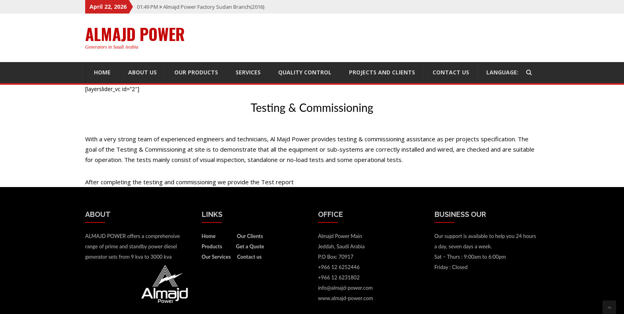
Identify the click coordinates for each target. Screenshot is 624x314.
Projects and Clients (382, 72)
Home (102, 72)
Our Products (196, 72)
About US (142, 72)
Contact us (451, 72)
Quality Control (305, 72)
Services (248, 72)
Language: (506, 72)
